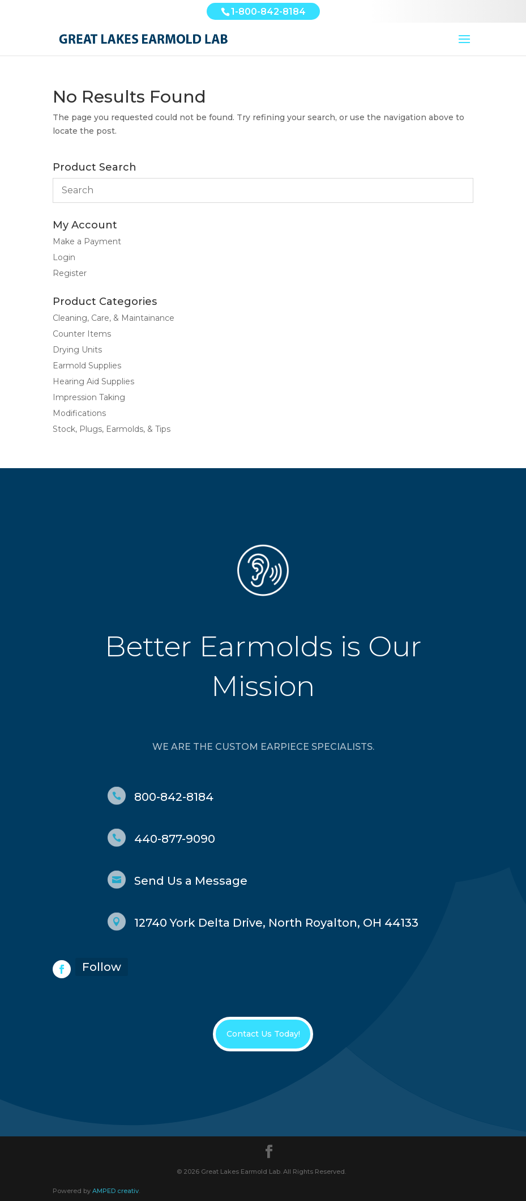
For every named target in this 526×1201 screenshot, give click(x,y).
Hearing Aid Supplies (93, 381)
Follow (101, 967)
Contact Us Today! (263, 1034)
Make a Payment (87, 241)
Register (70, 273)
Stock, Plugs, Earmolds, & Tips (111, 429)
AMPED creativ (115, 1191)
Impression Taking (89, 397)
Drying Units (77, 350)
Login (64, 257)
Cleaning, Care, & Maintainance (113, 318)
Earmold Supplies (87, 365)
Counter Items (82, 334)
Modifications (79, 413)
